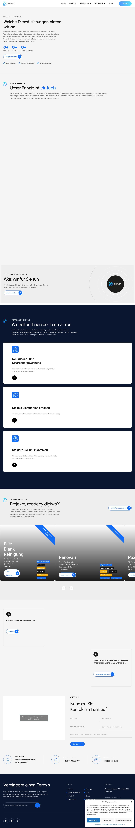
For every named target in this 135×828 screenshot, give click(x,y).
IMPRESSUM (121, 824)
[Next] (71, 588)
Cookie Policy (97, 824)
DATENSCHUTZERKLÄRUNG (109, 824)
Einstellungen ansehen (123, 820)
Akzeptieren (93, 820)
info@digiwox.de (111, 761)
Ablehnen (107, 820)
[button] (131, 802)
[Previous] (64, 588)
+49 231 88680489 (71, 761)
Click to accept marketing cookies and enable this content (34, 718)
